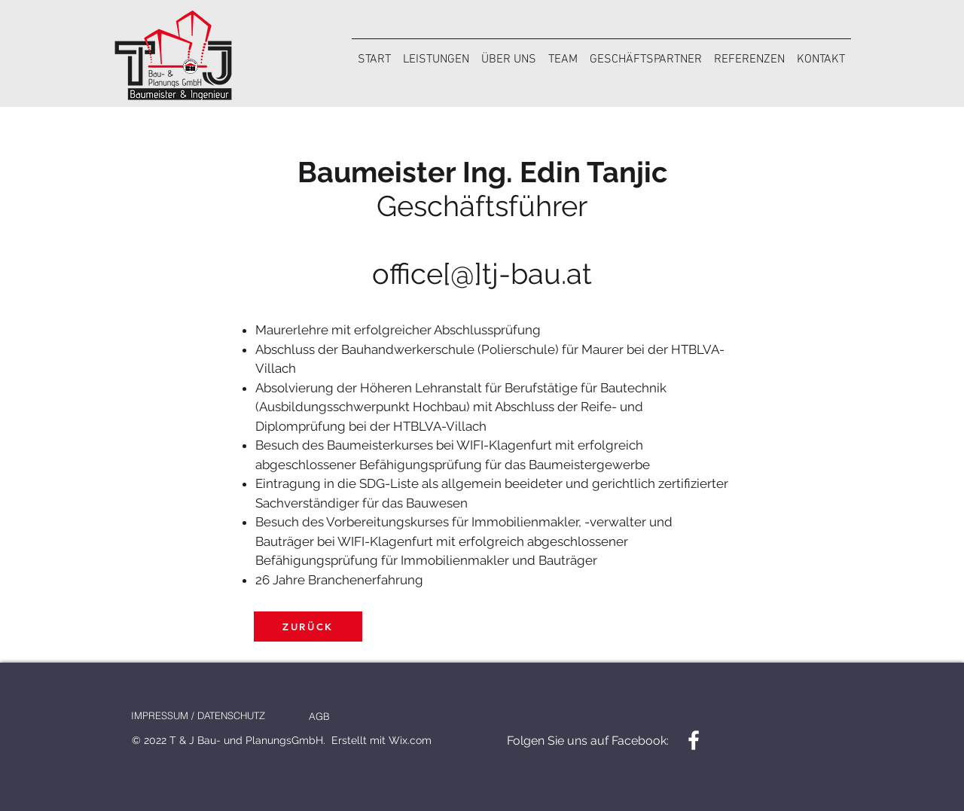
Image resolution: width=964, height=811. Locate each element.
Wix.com (410, 740)
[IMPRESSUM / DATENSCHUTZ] (198, 715)
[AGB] (319, 716)
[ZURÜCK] (308, 626)
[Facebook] (693, 740)
